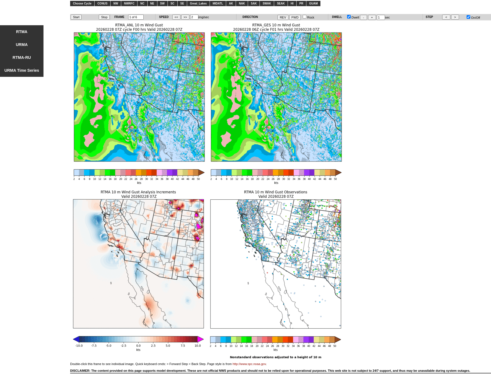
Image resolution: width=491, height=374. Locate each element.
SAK (254, 3)
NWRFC (129, 3)
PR (301, 3)
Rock (308, 17)
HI (292, 3)
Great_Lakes (198, 3)
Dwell (353, 17)
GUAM (313, 3)
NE (152, 3)
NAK (242, 3)
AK (231, 3)
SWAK (267, 3)
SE (182, 3)
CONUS (102, 3)
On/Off (473, 17)
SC (173, 3)
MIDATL (218, 3)
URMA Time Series (21, 70)
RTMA (21, 31)
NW (115, 3)
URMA (22, 44)
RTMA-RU (22, 57)
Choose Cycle (82, 3)
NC (142, 3)
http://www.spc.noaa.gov (249, 364)
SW (162, 3)
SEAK (281, 3)
